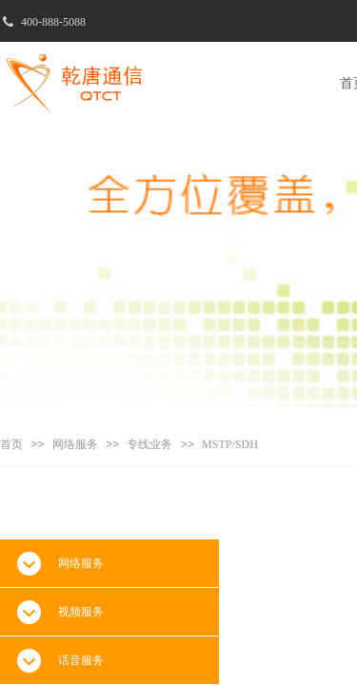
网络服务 (75, 444)
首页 (11, 444)
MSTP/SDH (230, 444)
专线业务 (149, 444)
